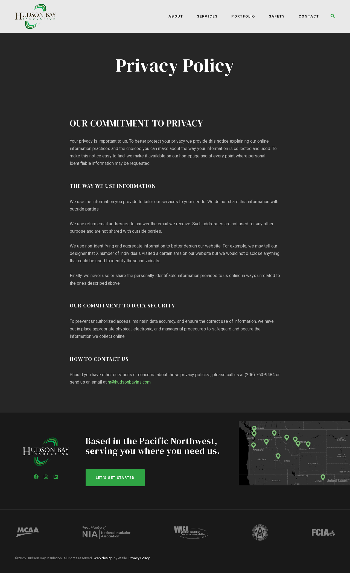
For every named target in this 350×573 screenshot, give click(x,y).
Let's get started (115, 478)
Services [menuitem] (207, 16)
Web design (103, 558)
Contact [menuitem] (309, 16)
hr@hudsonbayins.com (129, 382)
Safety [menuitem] (277, 16)
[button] (331, 16)
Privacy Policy (139, 558)
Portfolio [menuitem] (243, 16)
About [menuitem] (175, 16)
